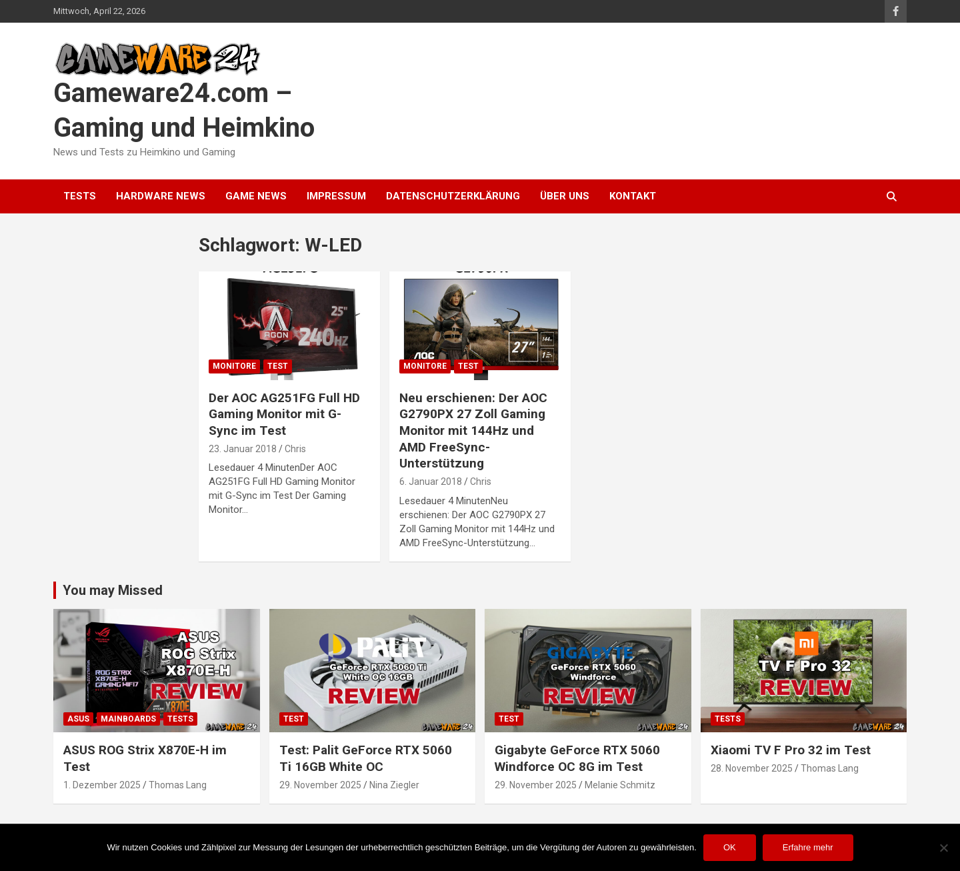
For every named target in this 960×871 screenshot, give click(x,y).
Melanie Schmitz (620, 785)
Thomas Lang (178, 785)
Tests (79, 196)
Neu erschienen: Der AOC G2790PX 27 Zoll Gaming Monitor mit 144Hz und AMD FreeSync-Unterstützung (473, 431)
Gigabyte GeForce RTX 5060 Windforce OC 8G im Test (577, 758)
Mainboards (128, 719)
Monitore (234, 366)
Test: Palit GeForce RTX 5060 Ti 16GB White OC (365, 758)
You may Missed (113, 590)
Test (277, 366)
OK (729, 847)
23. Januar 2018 (243, 449)
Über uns (564, 196)
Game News (256, 196)
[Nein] (943, 847)
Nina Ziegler (394, 785)
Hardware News (160, 196)
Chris (295, 449)
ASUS (78, 719)
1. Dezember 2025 (102, 785)
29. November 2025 (320, 785)
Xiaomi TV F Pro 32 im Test (791, 750)
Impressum (336, 196)
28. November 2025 (752, 768)
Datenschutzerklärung (453, 196)
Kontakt (632, 196)
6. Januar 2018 (430, 481)
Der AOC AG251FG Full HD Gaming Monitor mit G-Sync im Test (284, 414)
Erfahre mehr (808, 847)
